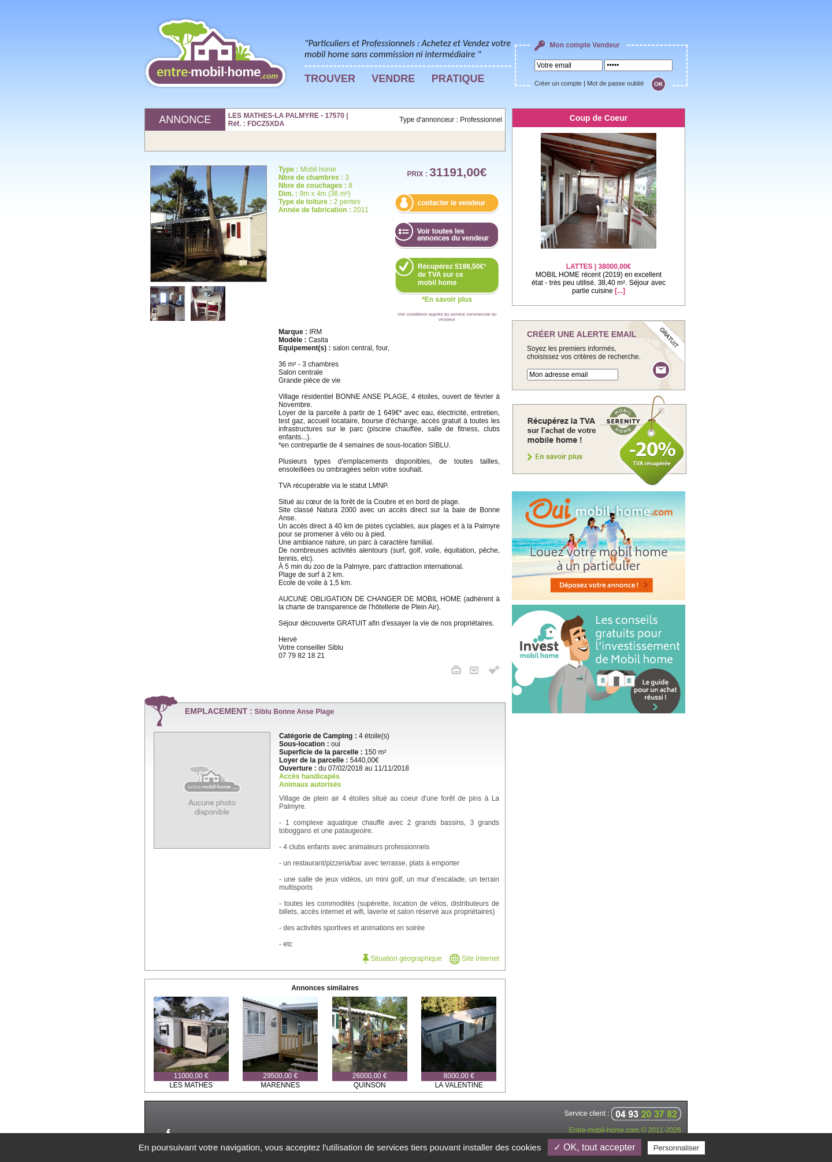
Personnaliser (676, 1148)
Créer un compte (558, 83)
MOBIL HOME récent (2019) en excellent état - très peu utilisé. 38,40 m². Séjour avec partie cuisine (599, 271)
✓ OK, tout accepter (595, 1147)
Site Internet (474, 958)
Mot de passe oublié (615, 83)
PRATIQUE (458, 78)
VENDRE (393, 78)
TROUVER (329, 78)
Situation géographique (402, 958)
